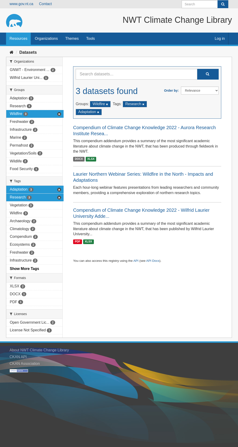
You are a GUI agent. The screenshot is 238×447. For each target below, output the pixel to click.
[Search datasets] (205, 4)
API (136, 260)
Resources (18, 38)
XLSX (91, 159)
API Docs (153, 260)
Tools (90, 38)
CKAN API (18, 357)
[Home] (12, 52)
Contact (45, 4)
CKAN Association (25, 364)
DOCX (79, 159)
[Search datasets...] (136, 74)
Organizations (46, 38)
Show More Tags (24, 269)
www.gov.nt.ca (21, 4)
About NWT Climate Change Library (39, 350)
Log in (220, 38)
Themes (72, 38)
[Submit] (223, 4)
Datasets (28, 52)
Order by (171, 90)
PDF (77, 241)
